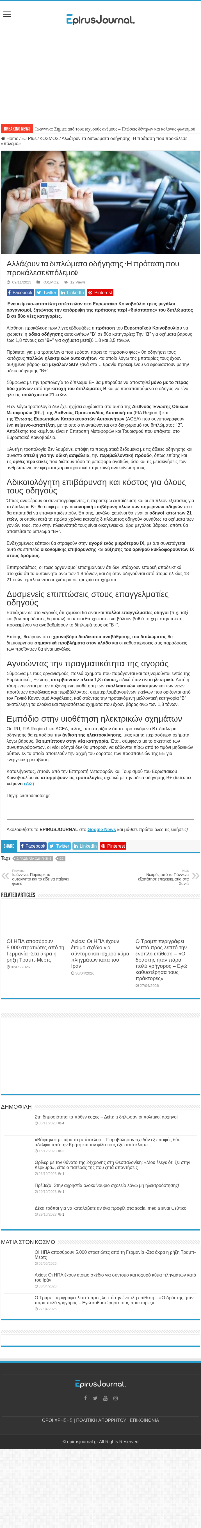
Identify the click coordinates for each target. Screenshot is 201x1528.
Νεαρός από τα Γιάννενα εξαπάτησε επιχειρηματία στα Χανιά (160, 877)
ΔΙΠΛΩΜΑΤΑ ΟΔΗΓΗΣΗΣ (34, 858)
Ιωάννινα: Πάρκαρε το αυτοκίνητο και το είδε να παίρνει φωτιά (41, 877)
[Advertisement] (100, 79)
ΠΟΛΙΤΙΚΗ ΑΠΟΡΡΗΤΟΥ (101, 1420)
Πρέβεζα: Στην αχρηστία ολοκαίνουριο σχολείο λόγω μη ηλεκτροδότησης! (107, 1185)
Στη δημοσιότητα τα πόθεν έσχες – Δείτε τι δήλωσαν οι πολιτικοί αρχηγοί (106, 1117)
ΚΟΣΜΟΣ (49, 138)
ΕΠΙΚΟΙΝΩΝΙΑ (144, 1420)
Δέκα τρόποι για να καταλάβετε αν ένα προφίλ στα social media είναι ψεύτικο (111, 1208)
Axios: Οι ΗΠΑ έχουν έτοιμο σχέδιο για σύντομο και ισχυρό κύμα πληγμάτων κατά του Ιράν (100, 953)
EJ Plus (28, 138)
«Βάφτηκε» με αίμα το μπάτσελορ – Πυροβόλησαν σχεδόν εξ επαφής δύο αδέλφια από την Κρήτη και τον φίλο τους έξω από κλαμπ (108, 1142)
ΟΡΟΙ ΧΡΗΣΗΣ (57, 1420)
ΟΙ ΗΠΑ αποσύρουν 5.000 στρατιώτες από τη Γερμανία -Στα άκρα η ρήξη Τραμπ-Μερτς (35, 950)
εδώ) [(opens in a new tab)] (29, 783)
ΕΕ (62, 858)
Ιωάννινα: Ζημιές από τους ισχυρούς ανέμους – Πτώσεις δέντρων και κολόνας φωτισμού (115, 129)
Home (10, 138)
